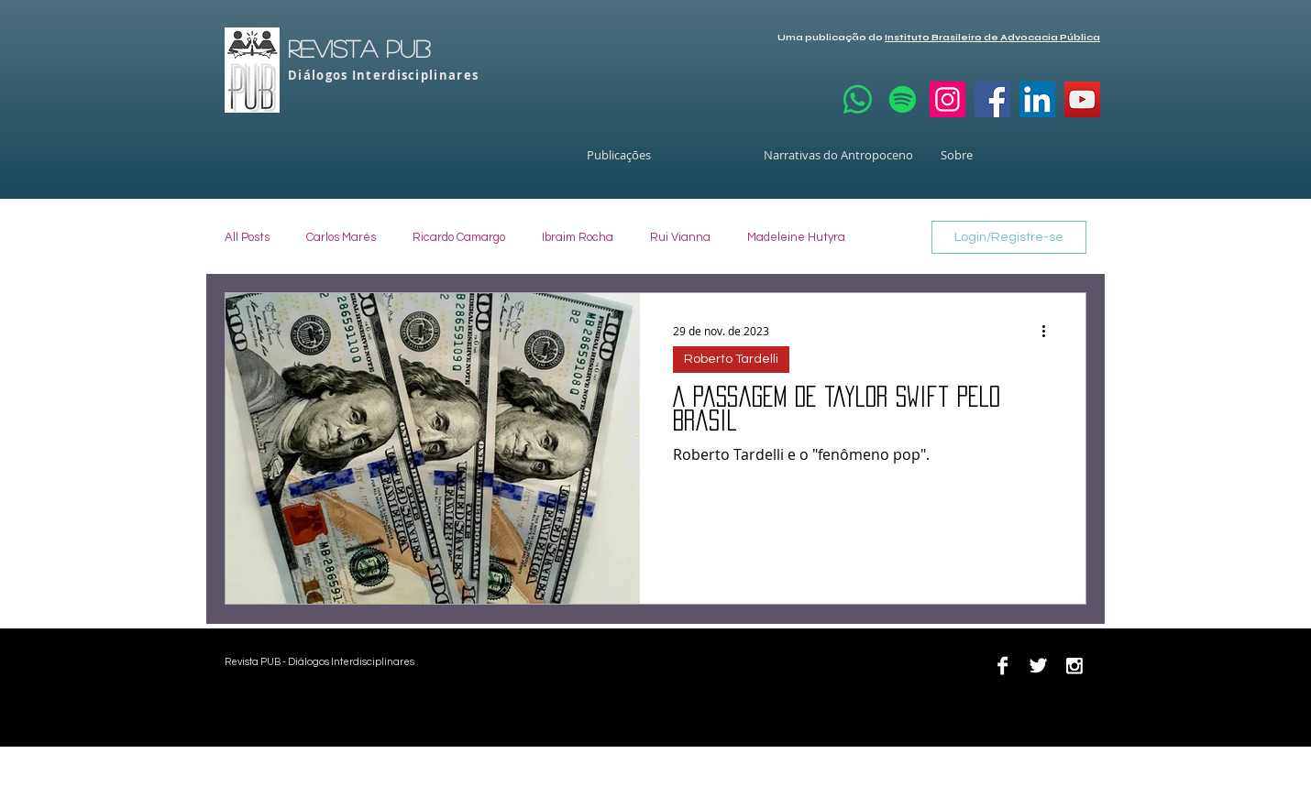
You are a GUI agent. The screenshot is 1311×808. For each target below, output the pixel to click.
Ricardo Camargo (459, 237)
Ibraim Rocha (577, 237)
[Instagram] (947, 99)
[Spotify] (902, 99)
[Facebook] (992, 99)
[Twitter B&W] (1038, 665)
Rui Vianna (680, 237)
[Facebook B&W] (1002, 665)
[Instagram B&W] (1074, 665)
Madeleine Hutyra (796, 237)
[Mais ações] (1050, 331)
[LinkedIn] (1037, 99)
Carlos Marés (341, 237)
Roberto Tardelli (731, 359)
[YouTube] (1082, 99)
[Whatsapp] (858, 99)
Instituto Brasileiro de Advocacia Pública (992, 37)
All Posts (247, 237)
